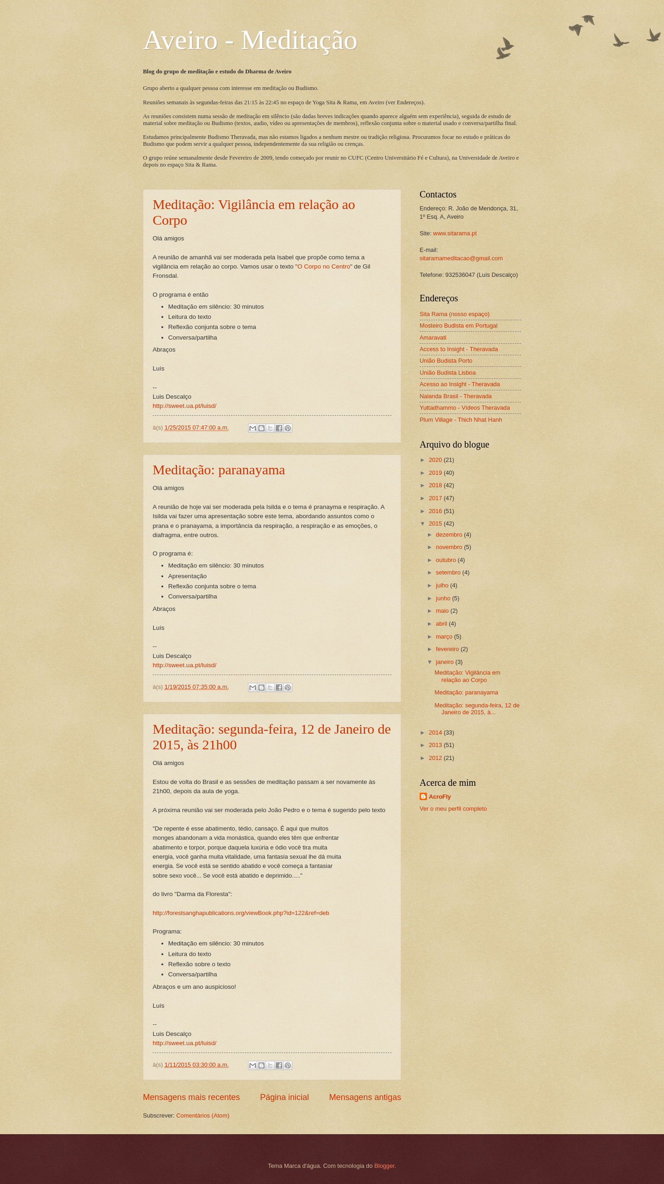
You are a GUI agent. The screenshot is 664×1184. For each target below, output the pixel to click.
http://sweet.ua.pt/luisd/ (184, 405)
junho (444, 598)
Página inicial (284, 1097)
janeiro (445, 661)
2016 (436, 511)
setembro (449, 572)
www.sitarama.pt (454, 233)
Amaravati (433, 337)
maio (443, 610)
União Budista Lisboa (448, 372)
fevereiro (448, 649)
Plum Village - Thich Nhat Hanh (461, 419)
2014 (436, 732)
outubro (446, 559)
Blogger (384, 1165)
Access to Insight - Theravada (459, 349)
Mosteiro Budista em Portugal (459, 325)
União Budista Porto (446, 360)
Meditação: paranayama (219, 469)
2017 (436, 498)
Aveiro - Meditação (250, 39)
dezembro (450, 534)
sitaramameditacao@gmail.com (461, 258)
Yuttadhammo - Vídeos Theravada (465, 407)
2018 (436, 485)
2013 (436, 744)
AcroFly (440, 796)
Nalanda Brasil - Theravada (456, 396)
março (445, 636)
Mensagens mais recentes (191, 1097)
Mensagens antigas (365, 1097)
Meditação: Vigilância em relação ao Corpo (467, 676)
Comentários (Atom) (202, 1115)
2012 (436, 757)
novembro (450, 547)
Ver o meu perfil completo (453, 808)
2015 (436, 523)
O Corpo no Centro (323, 266)
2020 (436, 459)
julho (443, 585)
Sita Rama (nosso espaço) (455, 314)
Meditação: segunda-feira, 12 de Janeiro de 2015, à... (477, 709)
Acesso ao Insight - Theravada (460, 384)
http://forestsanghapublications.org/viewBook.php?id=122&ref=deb (241, 912)
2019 (436, 472)
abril (442, 623)
